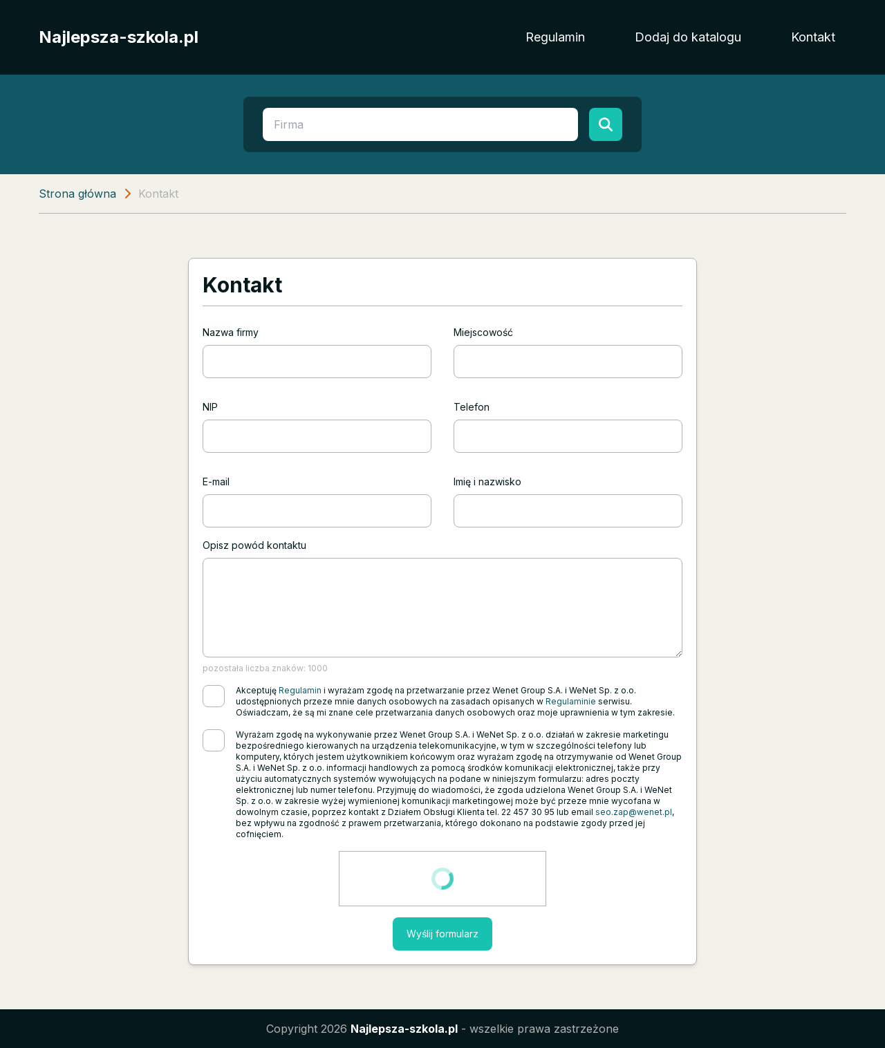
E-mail (216, 481)
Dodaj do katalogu (688, 37)
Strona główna (77, 193)
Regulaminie (571, 701)
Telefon (472, 407)
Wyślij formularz (442, 933)
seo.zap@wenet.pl (633, 812)
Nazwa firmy (231, 332)
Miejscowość (483, 332)
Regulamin (555, 37)
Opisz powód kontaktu (254, 545)
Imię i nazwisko (487, 481)
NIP (210, 407)
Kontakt (813, 37)
